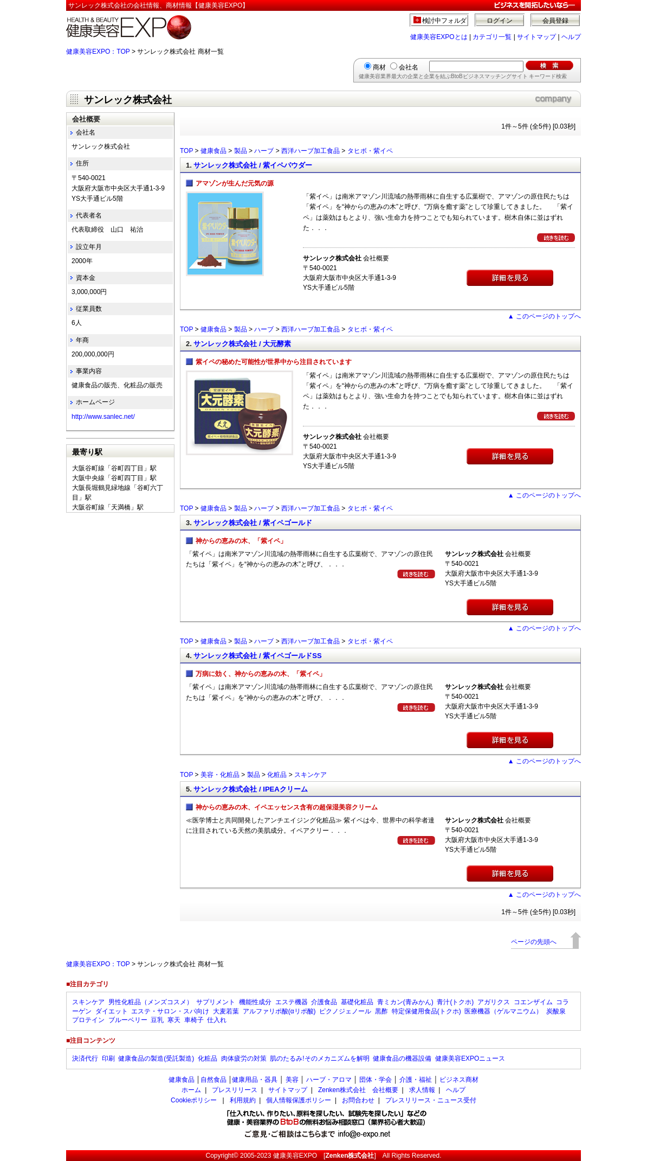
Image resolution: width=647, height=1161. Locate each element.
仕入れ (217, 1020)
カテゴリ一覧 (492, 37)
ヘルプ (571, 37)
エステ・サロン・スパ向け (170, 1011)
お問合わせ (358, 1100)
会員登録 (555, 20)
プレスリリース (234, 1090)
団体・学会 (375, 1079)
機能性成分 (255, 1002)
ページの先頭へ (534, 942)
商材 (379, 67)
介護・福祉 (415, 1079)
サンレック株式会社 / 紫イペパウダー (252, 165)
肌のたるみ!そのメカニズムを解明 (319, 1058)
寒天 (173, 1020)
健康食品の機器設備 (402, 1058)
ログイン (500, 20)
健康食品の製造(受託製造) (156, 1058)
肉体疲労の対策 (244, 1058)
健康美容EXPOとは (438, 37)
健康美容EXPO (295, 1155)
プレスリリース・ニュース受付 (430, 1100)
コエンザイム (533, 1002)
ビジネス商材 (458, 1079)
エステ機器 (291, 1002)
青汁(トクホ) (455, 1002)
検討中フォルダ (444, 20)
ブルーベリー (127, 1020)
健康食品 (213, 151)
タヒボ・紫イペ (370, 151)
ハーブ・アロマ (329, 1079)
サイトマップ (536, 37)
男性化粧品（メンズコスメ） (150, 1002)
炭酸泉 (556, 1011)
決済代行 (85, 1058)
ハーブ (264, 151)
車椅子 (194, 1020)
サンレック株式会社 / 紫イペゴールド (252, 523)
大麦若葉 (226, 1011)
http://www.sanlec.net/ (103, 416)
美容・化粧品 (220, 775)
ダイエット (111, 1011)
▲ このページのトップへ (544, 316)
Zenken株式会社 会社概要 (358, 1090)
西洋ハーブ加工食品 (310, 151)
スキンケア (310, 775)
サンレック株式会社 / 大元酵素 (242, 344)
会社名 (408, 67)
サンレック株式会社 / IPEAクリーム (250, 789)
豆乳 (157, 1020)
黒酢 (381, 1011)
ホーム (191, 1090)
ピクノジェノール (345, 1011)
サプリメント (215, 1002)
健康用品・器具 (254, 1079)
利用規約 (243, 1100)
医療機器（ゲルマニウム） (503, 1011)
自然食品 (213, 1079)
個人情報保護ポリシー (298, 1100)
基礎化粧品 (357, 1002)
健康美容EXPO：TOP (98, 51)
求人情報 (422, 1090)
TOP (186, 151)
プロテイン (88, 1020)
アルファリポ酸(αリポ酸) (279, 1011)
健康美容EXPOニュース (470, 1058)
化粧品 (277, 775)
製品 (240, 151)
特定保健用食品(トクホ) (426, 1011)
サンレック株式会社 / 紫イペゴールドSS (257, 656)
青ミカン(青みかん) (405, 1002)
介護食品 (324, 1002)
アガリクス (493, 1002)
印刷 (108, 1058)
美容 (292, 1079)
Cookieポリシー (194, 1100)
